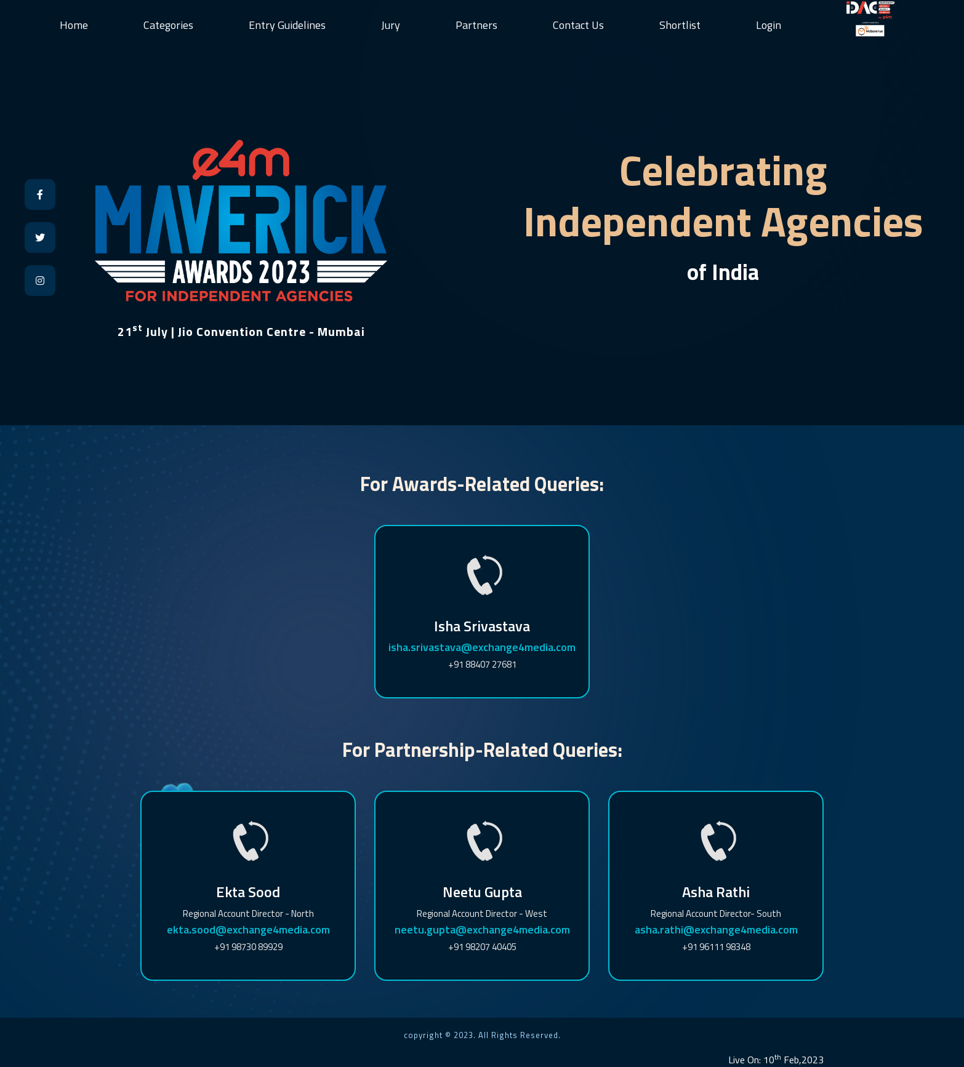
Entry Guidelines (287, 25)
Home (74, 25)
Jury (390, 25)
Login (768, 25)
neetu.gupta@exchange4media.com (482, 929)
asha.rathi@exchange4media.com (716, 929)
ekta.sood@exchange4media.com (248, 929)
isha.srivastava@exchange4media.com (482, 647)
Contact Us (578, 25)
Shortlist (680, 25)
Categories (168, 25)
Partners (476, 25)
